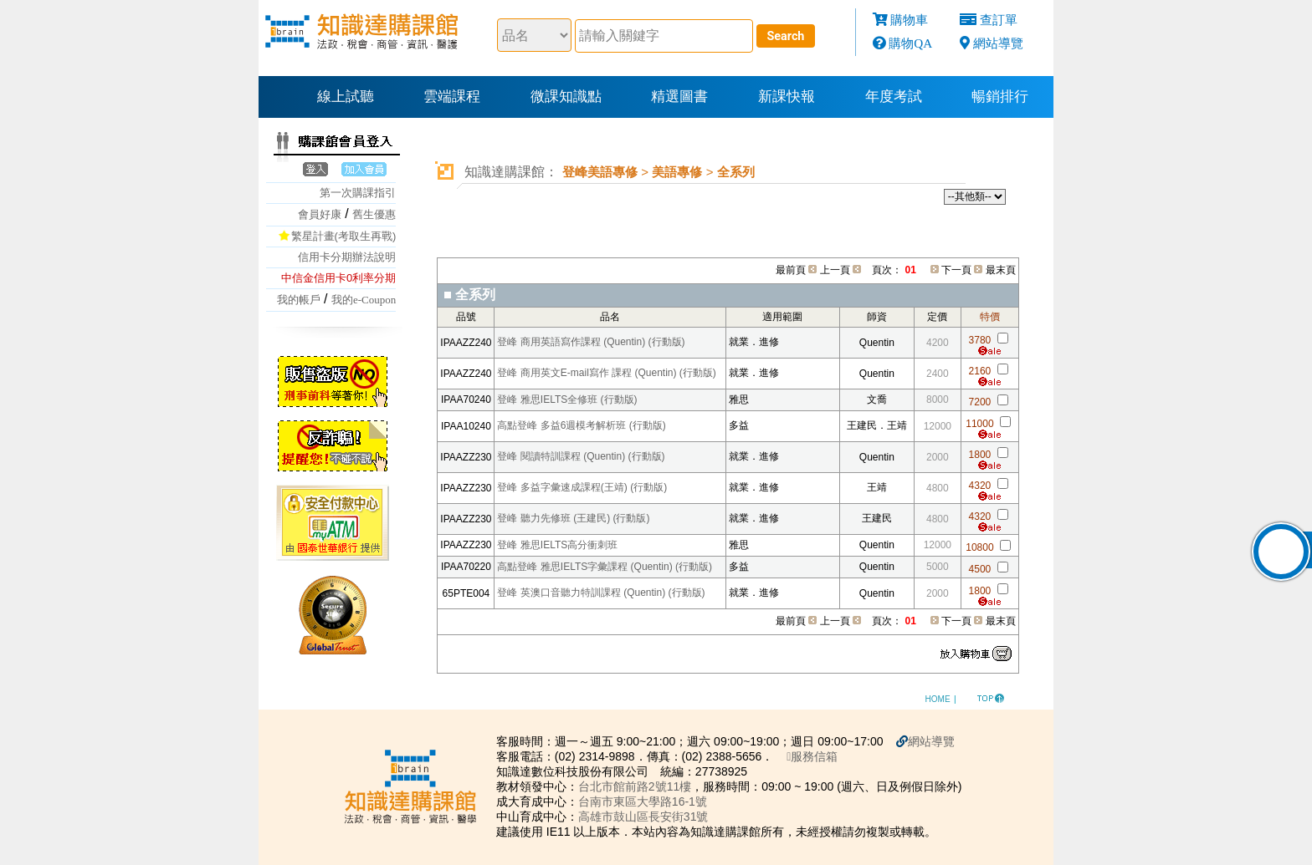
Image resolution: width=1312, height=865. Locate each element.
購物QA (910, 43)
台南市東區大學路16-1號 (642, 801)
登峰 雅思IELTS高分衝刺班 (557, 545)
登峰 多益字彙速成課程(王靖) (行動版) (582, 487)
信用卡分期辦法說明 (347, 257)
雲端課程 (451, 96)
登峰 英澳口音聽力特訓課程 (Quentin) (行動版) (601, 592)
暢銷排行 (999, 96)
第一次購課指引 (358, 192)
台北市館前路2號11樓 (634, 786)
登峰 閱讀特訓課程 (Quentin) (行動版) (580, 456)
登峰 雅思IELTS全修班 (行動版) (567, 399)
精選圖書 (679, 96)
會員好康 (319, 214)
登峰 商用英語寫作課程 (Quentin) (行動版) (590, 342)
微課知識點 (566, 96)
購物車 (909, 20)
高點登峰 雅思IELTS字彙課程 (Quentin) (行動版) (604, 566)
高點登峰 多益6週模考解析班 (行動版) (581, 425)
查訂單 (998, 20)
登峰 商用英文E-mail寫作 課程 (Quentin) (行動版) (606, 373)
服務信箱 (812, 756)
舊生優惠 (374, 214)
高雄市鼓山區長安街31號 (643, 816)
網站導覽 (998, 43)
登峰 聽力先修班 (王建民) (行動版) (573, 518)
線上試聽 (345, 96)
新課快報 (786, 96)
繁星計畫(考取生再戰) (344, 236)
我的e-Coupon (363, 299)
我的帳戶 (298, 299)
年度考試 (893, 96)
